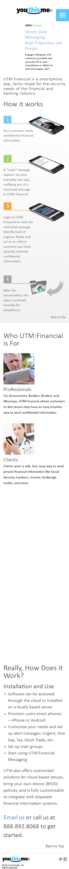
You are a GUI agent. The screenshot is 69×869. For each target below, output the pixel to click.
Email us (14, 817)
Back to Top (58, 317)
